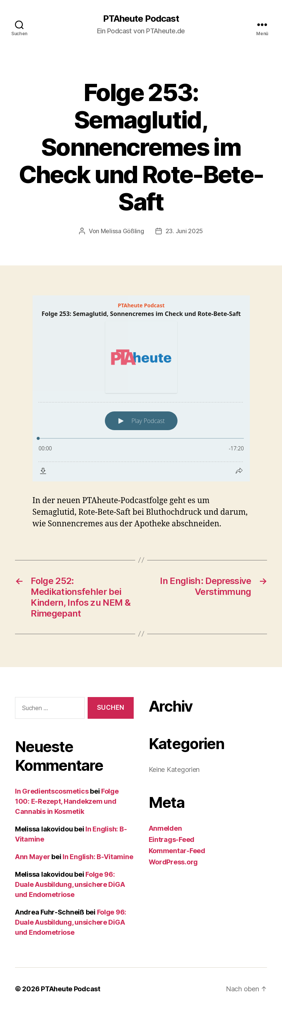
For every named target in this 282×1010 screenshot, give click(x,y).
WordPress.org (173, 862)
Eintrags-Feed (172, 839)
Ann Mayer (32, 857)
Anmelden (165, 828)
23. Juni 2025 (184, 231)
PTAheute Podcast (141, 18)
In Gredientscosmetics (51, 791)
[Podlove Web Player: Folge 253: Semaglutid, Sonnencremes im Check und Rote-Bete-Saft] (141, 388)
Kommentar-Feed (177, 851)
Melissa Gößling (122, 231)
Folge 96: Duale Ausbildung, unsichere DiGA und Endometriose (70, 884)
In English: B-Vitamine (98, 857)
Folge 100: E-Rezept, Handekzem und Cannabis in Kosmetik (67, 801)
